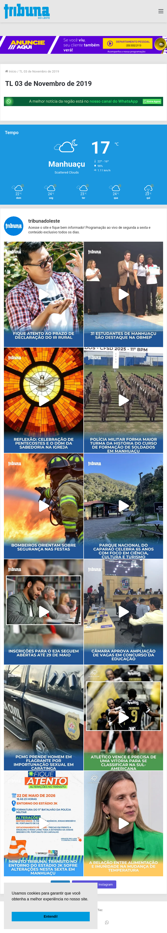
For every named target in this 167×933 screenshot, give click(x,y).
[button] (12, 905)
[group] (83, 45)
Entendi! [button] (51, 916)
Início (11, 71)
